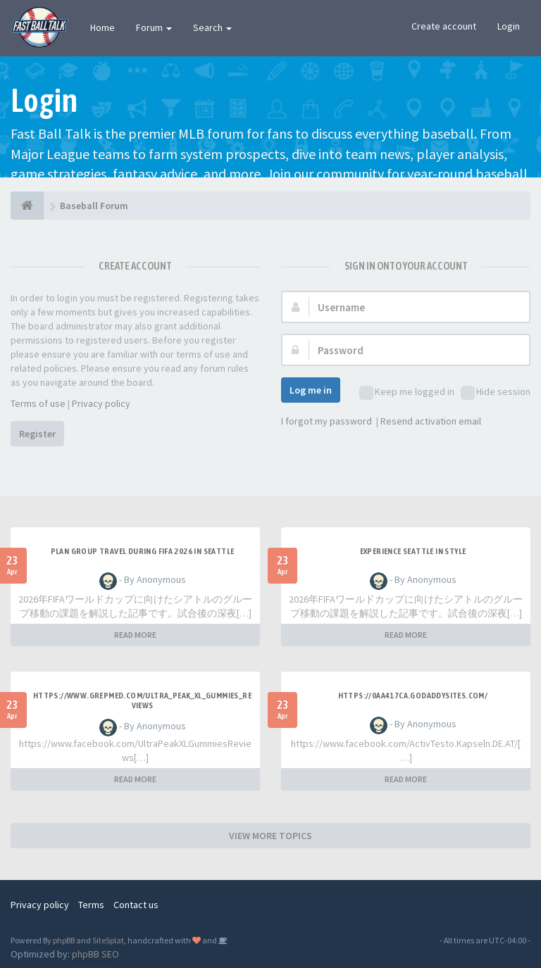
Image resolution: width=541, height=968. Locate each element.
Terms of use (38, 403)
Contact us (135, 904)
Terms (91, 904)
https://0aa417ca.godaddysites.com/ (413, 695)
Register (37, 433)
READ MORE (135, 634)
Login (508, 26)
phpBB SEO (95, 954)
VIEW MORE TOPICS (270, 835)
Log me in (311, 390)
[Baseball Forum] (27, 205)
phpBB (64, 940)
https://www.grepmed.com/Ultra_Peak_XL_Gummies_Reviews (142, 700)
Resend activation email (430, 421)
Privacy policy (101, 403)
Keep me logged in (406, 392)
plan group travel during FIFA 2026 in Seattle (143, 551)
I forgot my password (326, 421)
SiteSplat (108, 940)
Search (212, 27)
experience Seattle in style (413, 551)
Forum (154, 27)
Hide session (495, 392)
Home (102, 27)
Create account (443, 26)
